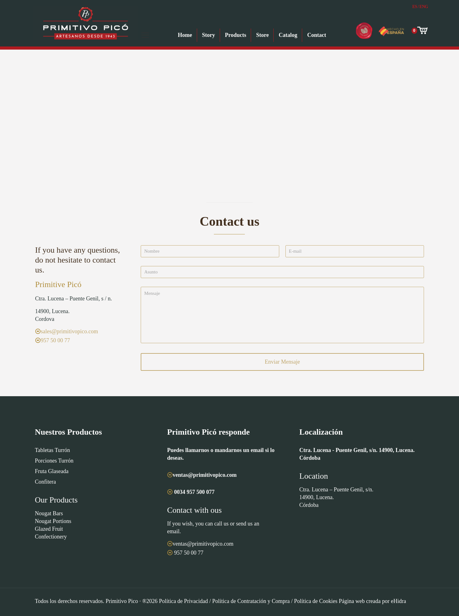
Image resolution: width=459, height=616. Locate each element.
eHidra (398, 601)
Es (414, 6)
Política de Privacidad (183, 601)
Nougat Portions (53, 521)
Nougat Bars (49, 513)
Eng (423, 6)
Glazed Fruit (49, 529)
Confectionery (51, 537)
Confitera (45, 482)
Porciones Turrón (54, 461)
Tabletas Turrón (52, 450)
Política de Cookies (316, 601)
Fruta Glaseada (51, 471)
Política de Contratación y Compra (251, 601)
